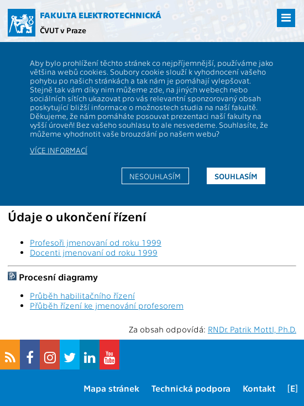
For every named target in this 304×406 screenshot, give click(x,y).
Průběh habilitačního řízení (82, 295)
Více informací (58, 149)
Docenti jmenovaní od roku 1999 (94, 252)
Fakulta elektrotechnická (100, 15)
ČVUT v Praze (63, 29)
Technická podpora (190, 388)
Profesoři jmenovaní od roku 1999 (95, 242)
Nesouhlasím (155, 175)
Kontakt (259, 388)
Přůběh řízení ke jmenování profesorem (107, 305)
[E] (292, 388)
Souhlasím (236, 175)
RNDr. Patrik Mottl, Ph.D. (252, 329)
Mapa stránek (111, 388)
